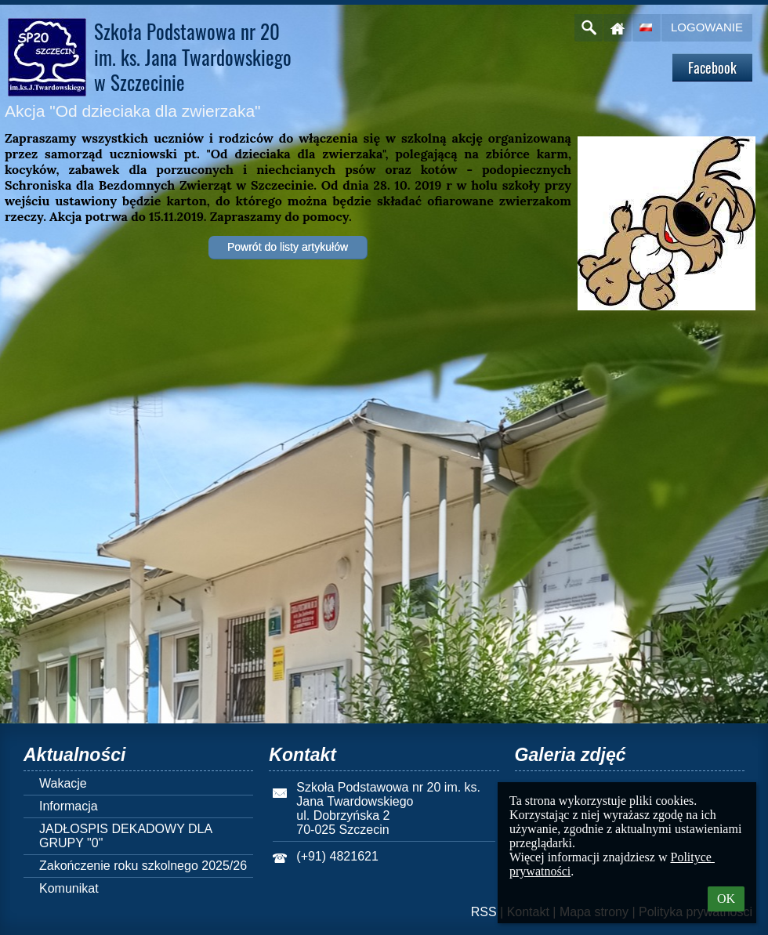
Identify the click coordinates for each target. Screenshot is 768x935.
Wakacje (63, 783)
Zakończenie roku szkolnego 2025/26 (143, 865)
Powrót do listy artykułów (287, 247)
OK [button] (726, 898)
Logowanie (707, 27)
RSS (484, 912)
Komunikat (69, 888)
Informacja (68, 806)
